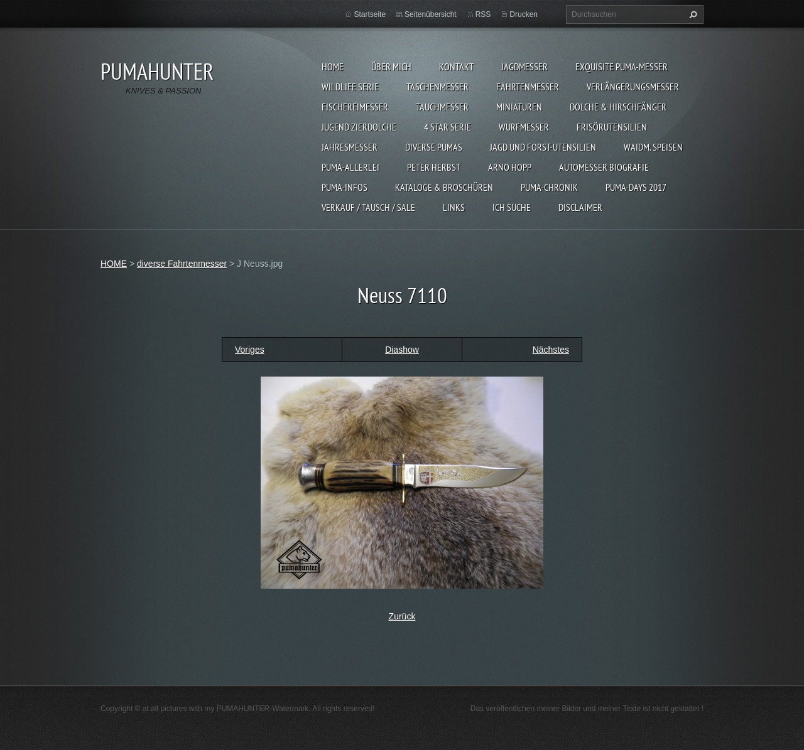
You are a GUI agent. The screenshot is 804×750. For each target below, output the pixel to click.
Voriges (249, 350)
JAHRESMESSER (350, 147)
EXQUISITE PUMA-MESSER (621, 66)
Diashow (402, 350)
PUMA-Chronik (549, 187)
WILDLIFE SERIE (350, 86)
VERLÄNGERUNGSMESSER (633, 86)
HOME (333, 66)
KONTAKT (456, 66)
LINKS (454, 207)
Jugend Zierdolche (359, 127)
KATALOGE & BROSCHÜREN (444, 187)
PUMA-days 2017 (636, 187)
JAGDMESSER (524, 66)
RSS (483, 14)
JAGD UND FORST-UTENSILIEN (543, 147)
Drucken (523, 14)
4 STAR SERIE (447, 127)
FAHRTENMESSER (527, 86)
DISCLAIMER (580, 207)
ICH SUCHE (511, 207)
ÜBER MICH (391, 66)
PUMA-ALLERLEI (350, 167)
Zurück (402, 616)
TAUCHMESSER (442, 106)
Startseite (370, 14)
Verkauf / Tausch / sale (368, 207)
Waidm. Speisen (653, 147)
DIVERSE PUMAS (433, 147)
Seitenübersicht (431, 14)
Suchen (691, 14)
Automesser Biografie (604, 167)
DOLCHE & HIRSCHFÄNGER (618, 106)
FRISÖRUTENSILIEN (612, 127)
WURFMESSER (524, 127)
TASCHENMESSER (437, 86)
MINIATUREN (519, 106)
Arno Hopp (509, 167)
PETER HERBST (433, 167)
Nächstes (551, 350)
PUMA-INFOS (344, 187)
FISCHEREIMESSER (355, 106)
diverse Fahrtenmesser (182, 264)
